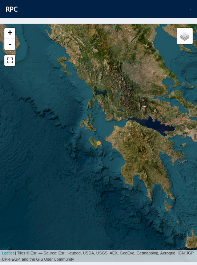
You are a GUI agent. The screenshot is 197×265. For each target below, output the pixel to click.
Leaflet (8, 250)
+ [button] (10, 33)
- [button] (9, 44)
